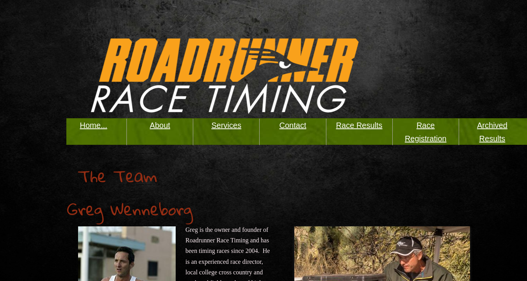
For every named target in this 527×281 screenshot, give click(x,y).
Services (227, 125)
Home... (93, 125)
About (160, 125)
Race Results (359, 125)
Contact (293, 125)
